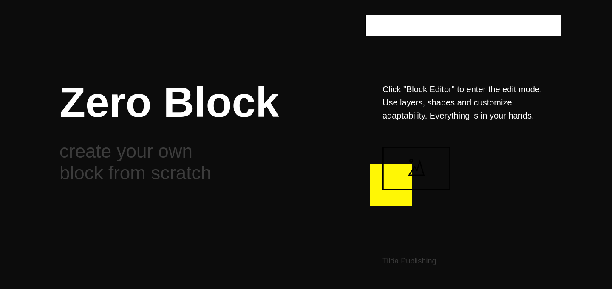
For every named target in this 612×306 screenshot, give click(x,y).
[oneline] (463, 25)
